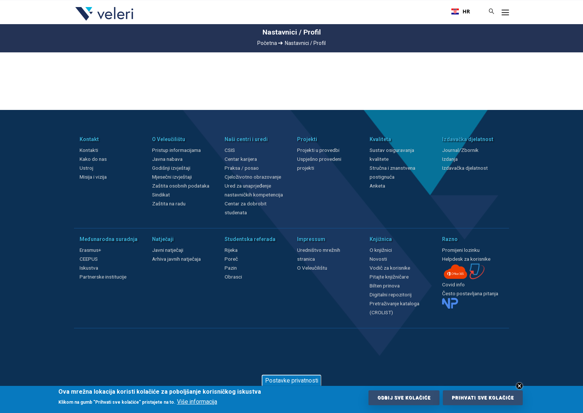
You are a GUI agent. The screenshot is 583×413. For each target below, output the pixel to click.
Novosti (378, 259)
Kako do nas (93, 159)
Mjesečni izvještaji (172, 177)
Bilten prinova (385, 286)
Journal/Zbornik (460, 150)
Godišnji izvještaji (171, 168)
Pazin (231, 268)
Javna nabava (167, 159)
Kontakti (89, 150)
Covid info (453, 284)
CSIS (230, 150)
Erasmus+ (90, 250)
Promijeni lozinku (461, 250)
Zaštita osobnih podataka (180, 186)
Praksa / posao (242, 168)
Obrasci (233, 277)
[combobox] (461, 11)
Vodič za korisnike (390, 268)
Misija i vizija (93, 177)
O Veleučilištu (312, 268)
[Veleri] (104, 20)
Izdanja (450, 159)
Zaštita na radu (169, 203)
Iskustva (89, 268)
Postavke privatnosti (291, 380)
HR (460, 11)
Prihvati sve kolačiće (483, 397)
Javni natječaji (167, 250)
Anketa (377, 186)
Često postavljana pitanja (470, 293)
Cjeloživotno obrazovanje (253, 177)
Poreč (231, 259)
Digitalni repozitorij (391, 294)
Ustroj (86, 168)
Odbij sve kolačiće (404, 397)
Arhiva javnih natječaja (176, 259)
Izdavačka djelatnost (465, 168)
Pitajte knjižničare (389, 277)
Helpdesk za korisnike (466, 259)
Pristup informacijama (176, 150)
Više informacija (197, 402)
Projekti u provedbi (318, 150)
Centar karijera (241, 159)
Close (519, 385)
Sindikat (161, 195)
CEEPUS (89, 259)
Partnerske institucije (103, 277)
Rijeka (231, 250)
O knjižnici (381, 250)
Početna (270, 43)
